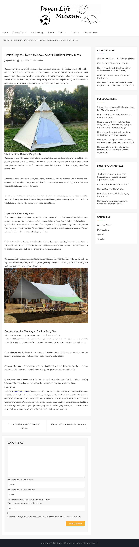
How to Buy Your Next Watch (110, 189)
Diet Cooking (37, 32)
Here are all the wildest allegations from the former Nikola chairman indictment (113, 150)
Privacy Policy (90, 32)
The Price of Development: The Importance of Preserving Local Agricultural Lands (111, 177)
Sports (51, 32)
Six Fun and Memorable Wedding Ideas (115, 59)
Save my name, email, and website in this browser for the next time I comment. (44, 516)
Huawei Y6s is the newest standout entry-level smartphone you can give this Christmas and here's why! (114, 125)
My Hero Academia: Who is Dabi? (112, 63)
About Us (74, 32)
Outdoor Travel (19, 32)
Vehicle (62, 32)
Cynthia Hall (10, 61)
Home (5, 32)
